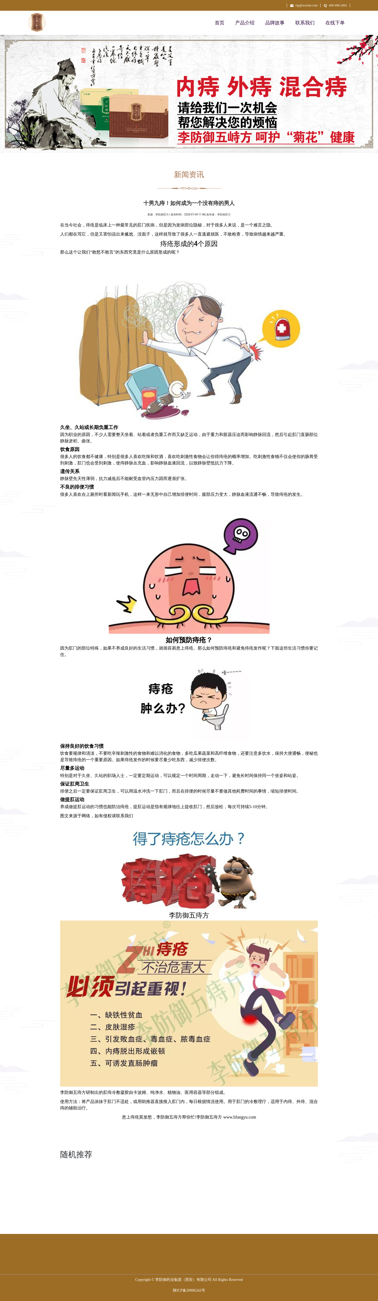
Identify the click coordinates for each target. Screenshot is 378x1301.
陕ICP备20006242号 (189, 1290)
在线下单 (335, 22)
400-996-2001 (335, 5)
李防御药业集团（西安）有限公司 (183, 1280)
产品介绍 (245, 22)
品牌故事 (275, 22)
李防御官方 (162, 214)
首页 (219, 22)
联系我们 (305, 22)
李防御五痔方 (169, 1117)
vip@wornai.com (304, 5)
